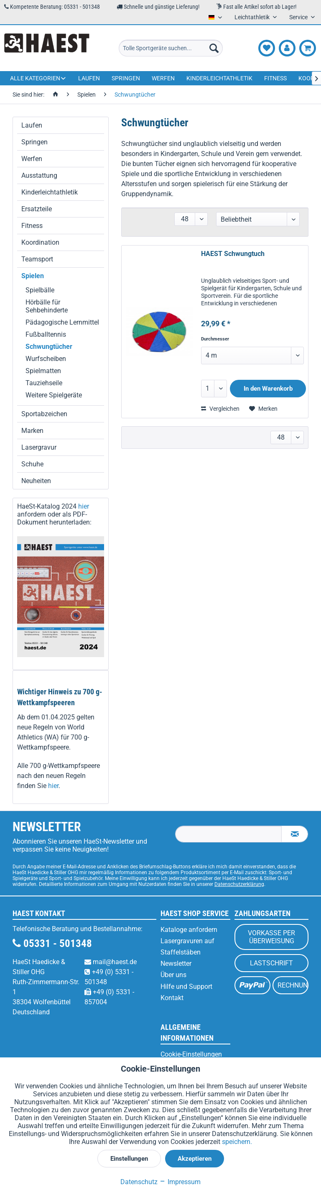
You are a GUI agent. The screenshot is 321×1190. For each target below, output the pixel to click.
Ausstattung (39, 175)
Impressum (180, 1182)
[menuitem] (171, 48)
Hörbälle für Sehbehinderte (46, 306)
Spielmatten (43, 371)
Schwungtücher (48, 347)
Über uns (173, 975)
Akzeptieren (194, 1158)
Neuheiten (36, 481)
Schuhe (32, 464)
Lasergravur (38, 447)
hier (83, 506)
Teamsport (37, 259)
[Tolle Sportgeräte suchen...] (171, 48)
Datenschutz (139, 1182)
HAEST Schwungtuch (233, 254)
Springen (34, 142)
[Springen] (126, 78)
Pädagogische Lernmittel (62, 322)
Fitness (32, 226)
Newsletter (175, 963)
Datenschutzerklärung (239, 884)
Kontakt (171, 998)
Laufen (31, 125)
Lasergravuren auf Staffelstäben (187, 946)
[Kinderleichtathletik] (219, 78)
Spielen (32, 276)
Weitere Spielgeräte (53, 395)
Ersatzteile (36, 209)
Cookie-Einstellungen (191, 1054)
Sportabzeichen (44, 414)
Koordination (40, 242)
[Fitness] (275, 78)
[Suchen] (214, 48)
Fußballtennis (45, 334)
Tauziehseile (43, 383)
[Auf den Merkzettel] (263, 409)
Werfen (31, 159)
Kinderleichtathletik (49, 192)
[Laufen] (89, 78)
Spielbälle (39, 290)
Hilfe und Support (186, 986)
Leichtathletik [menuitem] (252, 17)
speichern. (237, 1142)
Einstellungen (129, 1158)
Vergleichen (220, 408)
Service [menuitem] (299, 17)
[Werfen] (163, 78)
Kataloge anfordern (188, 930)
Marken (32, 431)
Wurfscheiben (45, 359)
